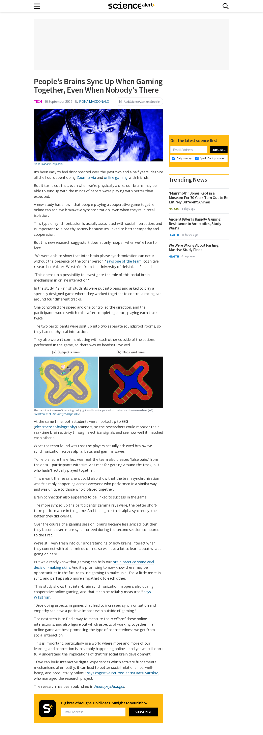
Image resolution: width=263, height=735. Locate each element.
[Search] (225, 6)
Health (174, 235)
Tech (38, 101)
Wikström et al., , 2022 (57, 414)
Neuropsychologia (109, 686)
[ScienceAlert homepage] (131, 6)
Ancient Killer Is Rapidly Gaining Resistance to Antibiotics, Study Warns (195, 223)
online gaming (116, 177)
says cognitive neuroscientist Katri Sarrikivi (122, 672)
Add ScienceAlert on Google (139, 101)
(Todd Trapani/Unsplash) (48, 164)
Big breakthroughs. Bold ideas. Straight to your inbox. (104, 703)
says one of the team (124, 261)
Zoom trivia (86, 177)
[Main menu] (37, 6)
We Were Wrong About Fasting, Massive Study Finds (194, 247)
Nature (174, 209)
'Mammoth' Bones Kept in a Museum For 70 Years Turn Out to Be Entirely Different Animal (198, 197)
